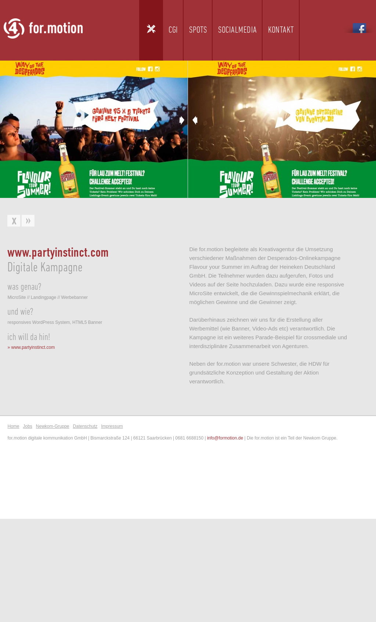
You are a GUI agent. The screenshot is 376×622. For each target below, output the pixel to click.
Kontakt (281, 30)
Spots (198, 30)
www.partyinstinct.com (33, 347)
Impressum (112, 426)
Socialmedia (237, 30)
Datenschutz (85, 426)
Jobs (27, 426)
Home (13, 426)
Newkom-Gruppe (52, 426)
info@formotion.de (225, 438)
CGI (173, 30)
